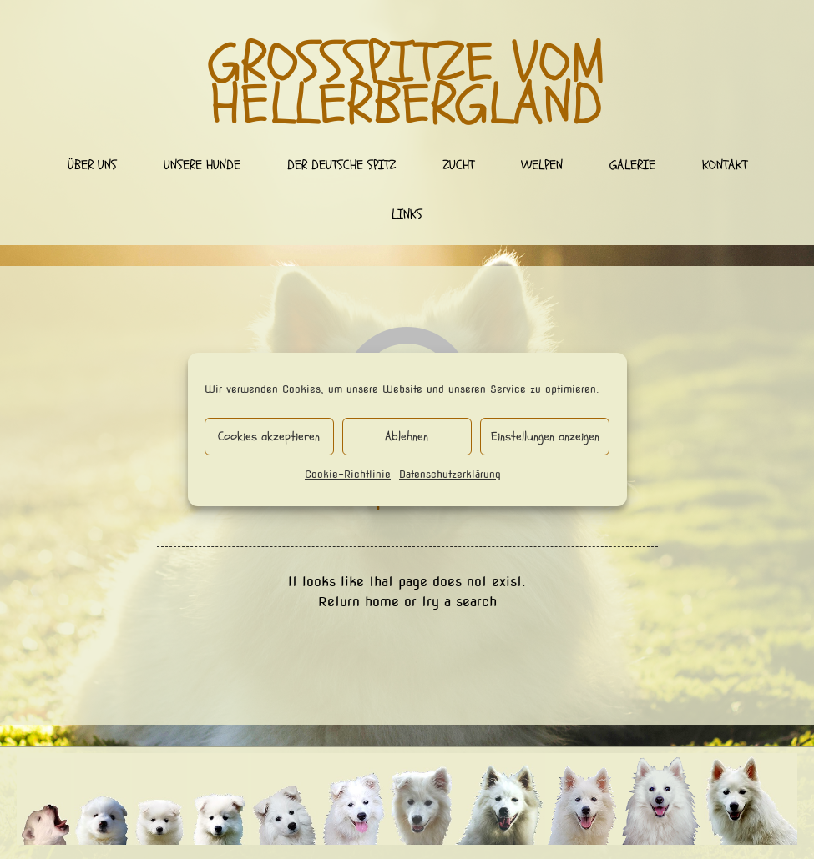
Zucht (458, 165)
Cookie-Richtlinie (348, 474)
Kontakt (724, 165)
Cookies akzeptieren (269, 436)
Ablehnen (406, 436)
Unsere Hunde (202, 165)
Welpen (542, 165)
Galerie (632, 165)
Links (407, 214)
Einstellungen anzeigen (545, 436)
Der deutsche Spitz (341, 165)
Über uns (92, 165)
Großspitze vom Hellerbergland (407, 84)
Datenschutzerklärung (450, 474)
